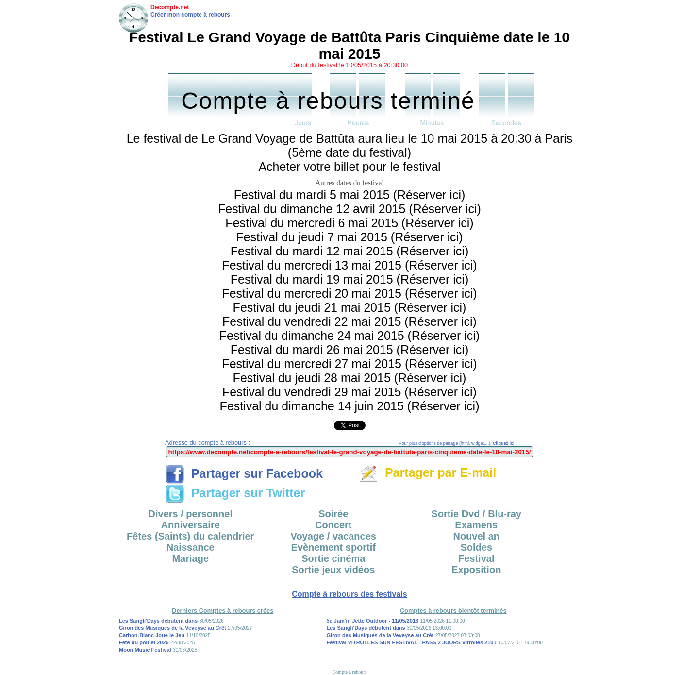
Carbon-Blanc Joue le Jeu (151, 635)
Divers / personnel (191, 513)
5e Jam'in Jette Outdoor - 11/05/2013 (373, 621)
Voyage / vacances (333, 536)
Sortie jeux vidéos (333, 569)
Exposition (476, 569)
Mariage (190, 558)
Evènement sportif (333, 547)
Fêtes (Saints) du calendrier (190, 536)
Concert (333, 525)
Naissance (190, 547)
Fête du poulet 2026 (144, 642)
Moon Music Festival (145, 650)
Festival (476, 558)
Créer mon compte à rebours (190, 14)
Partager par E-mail (427, 472)
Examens (476, 525)
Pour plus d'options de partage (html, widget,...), (458, 443)
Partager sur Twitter (235, 493)
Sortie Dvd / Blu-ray (476, 513)
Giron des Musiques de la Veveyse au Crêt (172, 628)
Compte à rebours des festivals (349, 594)
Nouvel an (476, 536)
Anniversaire (190, 525)
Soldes (476, 547)
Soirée (333, 513)
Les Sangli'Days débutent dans (158, 621)
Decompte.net (169, 7)
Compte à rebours (349, 672)
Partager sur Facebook (244, 473)
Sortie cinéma (333, 558)
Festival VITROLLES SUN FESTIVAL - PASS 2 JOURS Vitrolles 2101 (412, 642)
